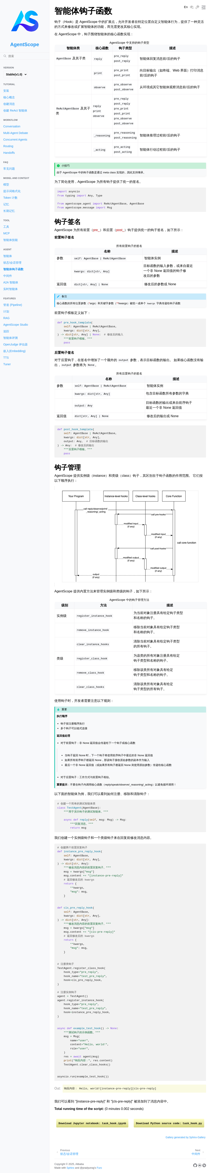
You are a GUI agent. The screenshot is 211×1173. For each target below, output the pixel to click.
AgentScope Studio (15, 324)
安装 (6, 90)
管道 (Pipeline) (12, 304)
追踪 (6, 331)
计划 (6, 311)
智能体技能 (10, 240)
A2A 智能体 (10, 282)
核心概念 (9, 97)
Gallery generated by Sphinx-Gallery (185, 1137)
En (186, 7)
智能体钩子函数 (13, 269)
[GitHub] (195, 1166)
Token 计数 (10, 197)
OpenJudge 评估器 (15, 344)
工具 (6, 226)
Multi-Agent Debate (15, 133)
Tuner (7, 364)
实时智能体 (10, 289)
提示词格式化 (12, 191)
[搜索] (24, 56)
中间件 (7, 275)
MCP (6, 233)
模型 (6, 184)
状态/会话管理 (12, 262)
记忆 (6, 204)
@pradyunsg (87, 1167)
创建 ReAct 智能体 (15, 110)
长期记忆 (9, 211)
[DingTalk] (204, 1166)
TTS (6, 357)
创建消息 (9, 104)
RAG (6, 318)
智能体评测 (10, 337)
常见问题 (9, 168)
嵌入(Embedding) (14, 351)
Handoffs (9, 152)
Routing (8, 146)
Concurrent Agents (15, 139)
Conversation (11, 126)
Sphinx (70, 1167)
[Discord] (200, 1166)
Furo (99, 1167)
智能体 (7, 256)
